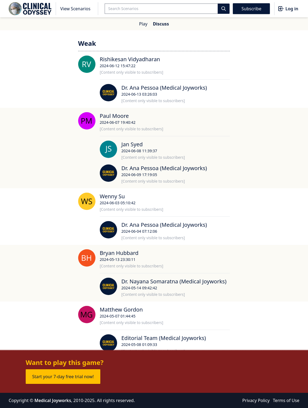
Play (143, 24)
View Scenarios (75, 9)
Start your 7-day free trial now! (63, 377)
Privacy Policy (256, 400)
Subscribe (251, 9)
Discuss (161, 24)
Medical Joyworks (52, 400)
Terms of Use (286, 400)
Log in (288, 8)
